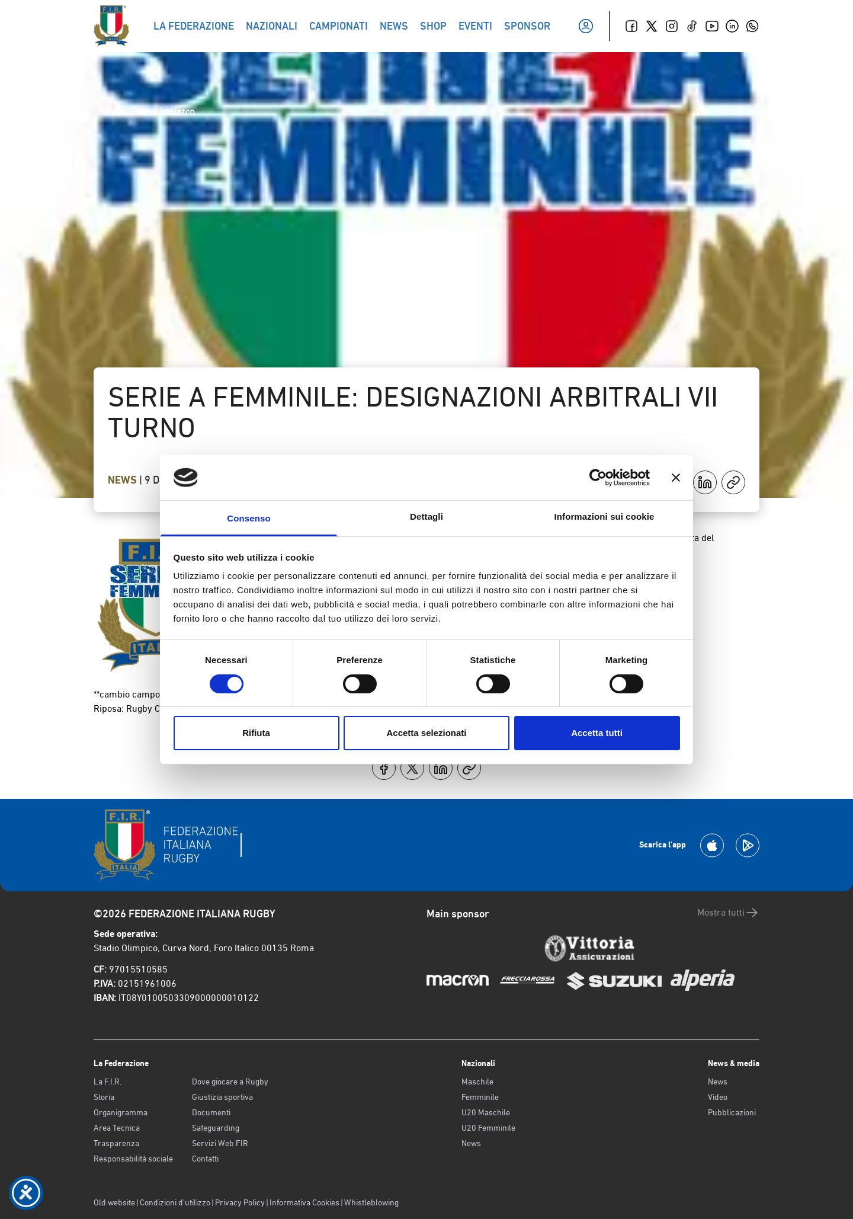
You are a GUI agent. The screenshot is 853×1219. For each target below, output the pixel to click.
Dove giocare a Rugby (230, 1081)
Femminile (480, 1097)
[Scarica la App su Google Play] (747, 845)
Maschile (477, 1081)
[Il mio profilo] (586, 26)
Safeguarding (215, 1127)
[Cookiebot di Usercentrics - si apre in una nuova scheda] (598, 478)
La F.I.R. (107, 1081)
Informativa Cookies (304, 1202)
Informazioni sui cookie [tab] (604, 516)
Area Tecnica (117, 1127)
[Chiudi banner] (676, 477)
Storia (104, 1097)
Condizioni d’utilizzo (175, 1202)
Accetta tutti (597, 733)
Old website (114, 1202)
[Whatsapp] (752, 26)
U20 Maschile (485, 1112)
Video (717, 1097)
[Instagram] (672, 26)
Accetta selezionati (426, 733)
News (123, 480)
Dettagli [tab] (426, 516)
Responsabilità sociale (133, 1158)
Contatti (205, 1158)
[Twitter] (651, 26)
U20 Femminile (488, 1127)
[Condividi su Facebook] (384, 768)
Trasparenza (116, 1143)
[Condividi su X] (412, 768)
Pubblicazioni (732, 1112)
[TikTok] (692, 26)
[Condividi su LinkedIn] (705, 482)
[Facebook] (631, 26)
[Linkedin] (732, 26)
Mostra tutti (728, 913)
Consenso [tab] (248, 518)
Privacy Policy (240, 1202)
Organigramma (120, 1112)
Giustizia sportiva (222, 1097)
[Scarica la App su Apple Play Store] (712, 845)
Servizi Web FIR (220, 1143)
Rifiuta (256, 733)
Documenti (211, 1112)
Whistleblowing (371, 1202)
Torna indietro (154, 111)
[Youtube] (712, 26)
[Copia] (733, 482)
